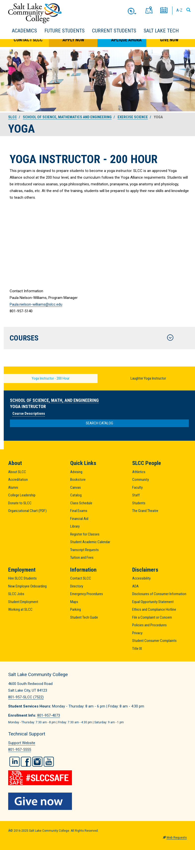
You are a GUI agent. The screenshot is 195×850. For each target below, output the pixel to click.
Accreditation (18, 479)
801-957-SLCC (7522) (26, 697)
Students (138, 503)
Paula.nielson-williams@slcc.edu (36, 304)
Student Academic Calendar (90, 542)
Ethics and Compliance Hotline (154, 609)
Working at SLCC (20, 609)
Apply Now (73, 39)
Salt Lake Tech (161, 31)
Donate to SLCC (20, 503)
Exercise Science (133, 117)
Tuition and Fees (82, 557)
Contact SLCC (28, 39)
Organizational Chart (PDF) (27, 511)
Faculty (137, 487)
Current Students (114, 31)
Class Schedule (81, 503)
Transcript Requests (84, 550)
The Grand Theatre (145, 511)
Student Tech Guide (84, 617)
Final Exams (78, 511)
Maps (74, 602)
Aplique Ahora (126, 39)
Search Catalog (99, 423)
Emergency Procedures (86, 594)
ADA (135, 586)
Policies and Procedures (149, 625)
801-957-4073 (48, 715)
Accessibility (141, 578)
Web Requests (176, 837)
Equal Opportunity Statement (153, 602)
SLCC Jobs (16, 594)
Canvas (75, 487)
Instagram (37, 762)
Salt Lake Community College (35, 13)
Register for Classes (84, 534)
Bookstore (78, 479)
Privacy (137, 633)
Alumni (13, 487)
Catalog (76, 495)
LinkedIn (14, 762)
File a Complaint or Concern (152, 617)
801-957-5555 (19, 749)
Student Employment (23, 602)
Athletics (138, 472)
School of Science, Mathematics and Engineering (67, 117)
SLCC (12, 117)
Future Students (64, 31)
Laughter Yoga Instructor (148, 378)
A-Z (179, 10)
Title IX (137, 648)
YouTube (49, 762)
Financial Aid (79, 518)
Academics (24, 31)
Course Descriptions (28, 413)
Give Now (169, 39)
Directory (76, 586)
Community (140, 479)
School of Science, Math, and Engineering (54, 400)
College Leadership (21, 495)
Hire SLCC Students (22, 578)
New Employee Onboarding (27, 586)
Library (75, 526)
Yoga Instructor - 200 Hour (50, 378)
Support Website (21, 743)
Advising (76, 472)
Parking (75, 609)
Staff (136, 495)
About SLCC (17, 472)
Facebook (26, 762)
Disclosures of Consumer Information (159, 594)
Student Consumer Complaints (154, 640)
